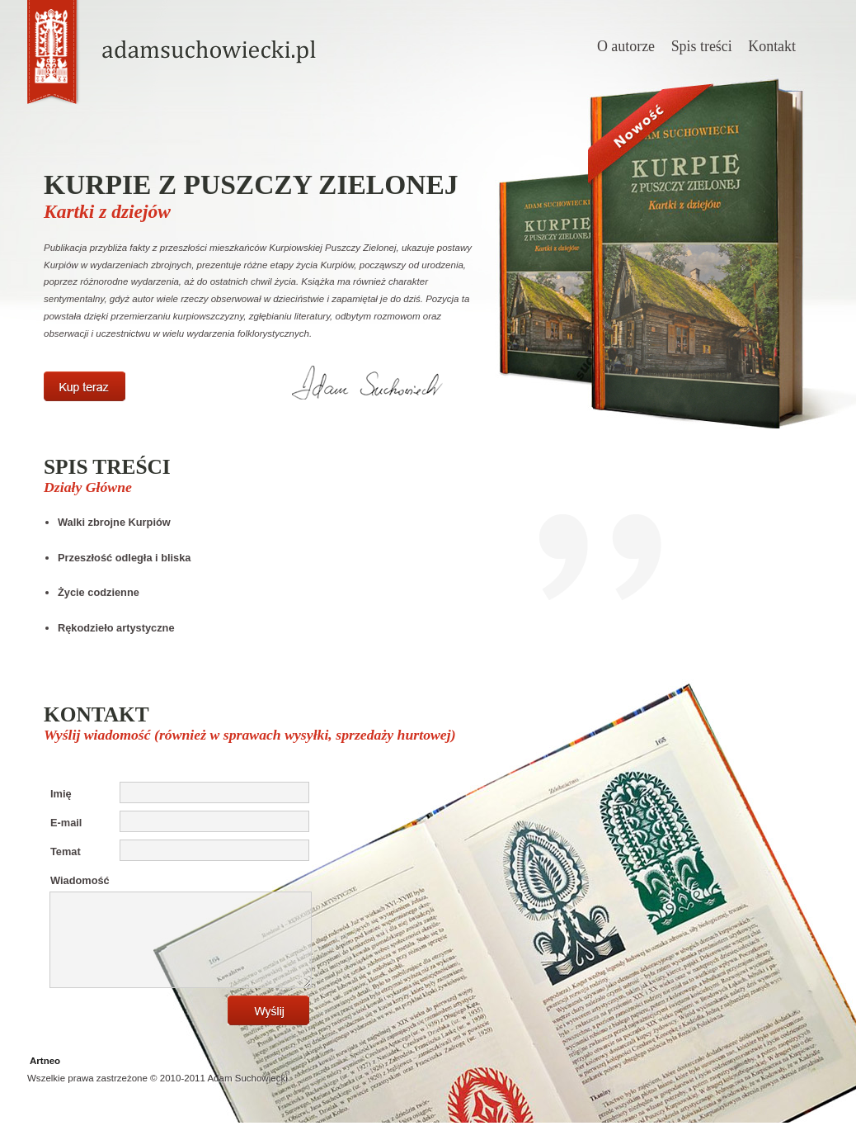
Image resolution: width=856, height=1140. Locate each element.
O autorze (626, 46)
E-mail (66, 822)
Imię (61, 794)
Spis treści (701, 46)
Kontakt (772, 46)
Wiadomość (80, 880)
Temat (65, 851)
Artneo (45, 1078)
